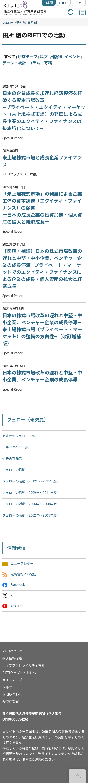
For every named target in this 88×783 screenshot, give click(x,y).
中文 (78, 2)
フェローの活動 (13, 470)
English (63, 2)
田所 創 (32, 22)
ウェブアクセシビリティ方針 (23, 665)
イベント (72, 56)
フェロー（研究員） (15, 22)
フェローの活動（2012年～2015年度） (31, 481)
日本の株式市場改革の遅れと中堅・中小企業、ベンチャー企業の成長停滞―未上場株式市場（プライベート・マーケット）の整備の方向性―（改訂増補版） (42, 329)
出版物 (56, 56)
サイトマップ (12, 680)
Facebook (18, 585)
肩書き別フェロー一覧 (18, 436)
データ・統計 (14, 63)
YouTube (17, 606)
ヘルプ (7, 687)
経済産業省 (10, 701)
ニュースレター (22, 564)
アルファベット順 (15, 447)
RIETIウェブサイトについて (22, 673)
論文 (44, 56)
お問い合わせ (12, 694)
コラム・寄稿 (40, 63)
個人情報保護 (12, 658)
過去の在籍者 (12, 458)
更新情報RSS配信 (23, 574)
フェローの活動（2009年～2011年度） (31, 493)
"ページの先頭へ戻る (77, 776)
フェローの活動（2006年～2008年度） (31, 504)
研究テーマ (28, 56)
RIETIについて (12, 651)
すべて (9, 56)
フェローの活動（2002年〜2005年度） (31, 515)
